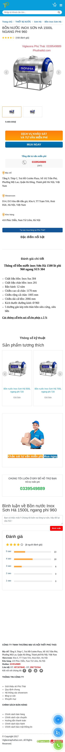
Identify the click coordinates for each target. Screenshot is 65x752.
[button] (58, 72)
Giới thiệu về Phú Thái (15, 686)
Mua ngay (50, 456)
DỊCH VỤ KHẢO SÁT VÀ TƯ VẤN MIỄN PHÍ (33, 135)
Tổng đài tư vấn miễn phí (34, 156)
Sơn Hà (38, 22)
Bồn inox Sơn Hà (53, 22)
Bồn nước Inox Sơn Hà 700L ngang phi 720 (48, 390)
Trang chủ (7, 22)
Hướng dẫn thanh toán (15, 720)
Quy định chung (12, 689)
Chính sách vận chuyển (16, 717)
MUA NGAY (34, 144)
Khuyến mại (10, 699)
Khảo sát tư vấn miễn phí (25, 456)
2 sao (8, 573)
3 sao (8, 566)
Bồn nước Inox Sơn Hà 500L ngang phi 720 (17, 390)
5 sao (8, 551)
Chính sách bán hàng (15, 714)
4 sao (8, 558)
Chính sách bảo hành (15, 723)
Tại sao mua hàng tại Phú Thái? (32, 230)
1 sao (8, 580)
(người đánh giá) (33, 544)
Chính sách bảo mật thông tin (18, 727)
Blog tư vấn (10, 696)
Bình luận (56, 528)
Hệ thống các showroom (16, 692)
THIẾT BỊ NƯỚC (23, 22)
